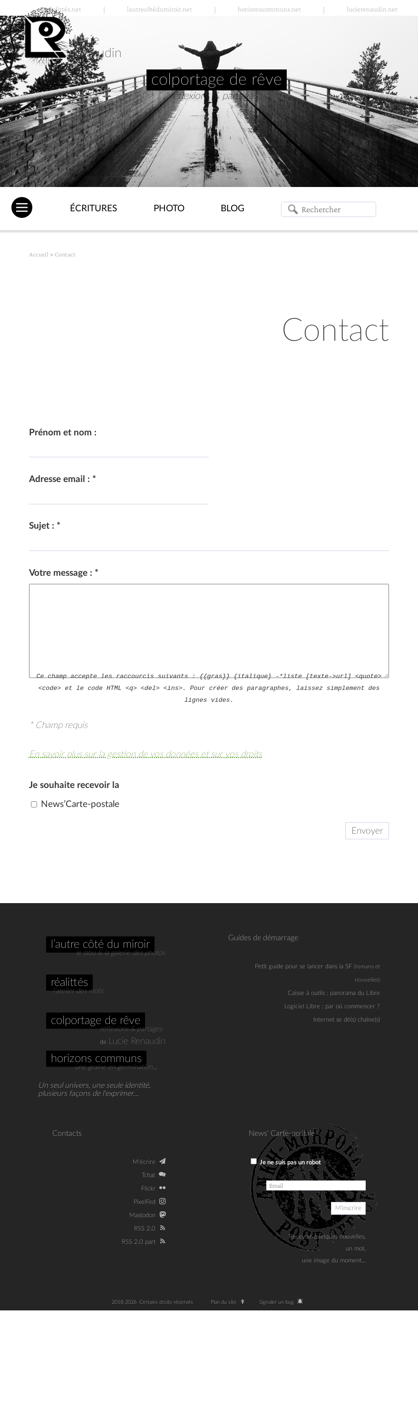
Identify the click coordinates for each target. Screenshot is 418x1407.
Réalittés (69, 982)
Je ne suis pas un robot (286, 1162)
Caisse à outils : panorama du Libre (334, 993)
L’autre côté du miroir (100, 944)
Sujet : (44, 526)
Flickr (148, 1188)
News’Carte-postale (80, 804)
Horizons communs (96, 1058)
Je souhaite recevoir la (74, 785)
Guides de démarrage (263, 938)
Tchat (148, 1175)
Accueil (39, 254)
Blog (232, 208)
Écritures (93, 208)
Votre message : (63, 573)
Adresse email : (62, 479)
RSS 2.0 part (139, 1242)
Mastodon (142, 1215)
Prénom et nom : (63, 432)
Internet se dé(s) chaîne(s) (346, 1019)
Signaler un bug (282, 1302)
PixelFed (145, 1202)
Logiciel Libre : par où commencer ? (332, 1006)
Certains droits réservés (169, 1302)
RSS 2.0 (145, 1228)
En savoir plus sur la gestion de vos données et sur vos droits (145, 754)
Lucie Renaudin (136, 1041)
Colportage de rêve (95, 1020)
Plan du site (230, 1302)
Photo (169, 208)
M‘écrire (144, 1162)
